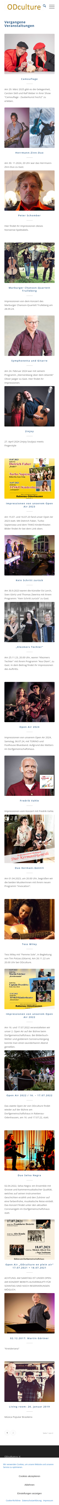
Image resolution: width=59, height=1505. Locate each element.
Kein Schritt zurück (29, 580)
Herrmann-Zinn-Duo (29, 152)
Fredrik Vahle (29, 800)
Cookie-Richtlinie (13, 1500)
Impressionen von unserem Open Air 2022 (29, 1015)
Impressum (48, 1500)
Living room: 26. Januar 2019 (29, 1406)
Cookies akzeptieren (29, 1476)
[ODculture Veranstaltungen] (24, 6)
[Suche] (43, 6)
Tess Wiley (29, 944)
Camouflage (29, 78)
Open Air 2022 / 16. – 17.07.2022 (29, 1095)
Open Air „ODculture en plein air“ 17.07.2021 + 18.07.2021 (29, 1266)
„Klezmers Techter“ (29, 646)
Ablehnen (29, 1484)
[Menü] (50, 6)
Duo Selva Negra (29, 1175)
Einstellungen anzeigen (29, 1493)
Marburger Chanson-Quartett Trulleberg (29, 289)
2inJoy (29, 431)
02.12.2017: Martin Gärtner (29, 1338)
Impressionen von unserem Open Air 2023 (29, 505)
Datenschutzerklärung (32, 1500)
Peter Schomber (29, 215)
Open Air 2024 (30, 726)
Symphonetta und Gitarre (29, 360)
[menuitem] (43, 6)
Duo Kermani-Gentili (29, 867)
